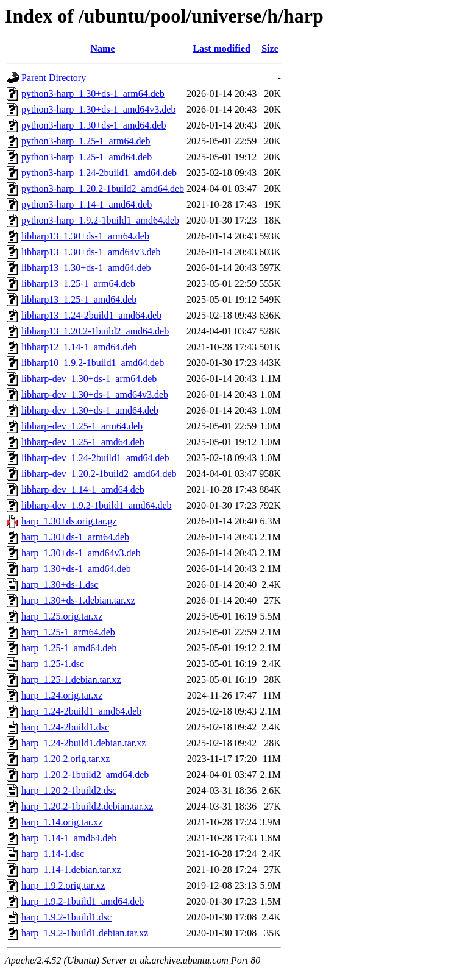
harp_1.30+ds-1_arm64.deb (75, 537)
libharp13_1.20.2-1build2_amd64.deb (95, 331)
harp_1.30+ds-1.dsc (59, 584)
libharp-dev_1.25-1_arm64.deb (82, 426)
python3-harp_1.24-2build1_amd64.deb (99, 173)
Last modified (221, 48)
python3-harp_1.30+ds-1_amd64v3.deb (98, 109)
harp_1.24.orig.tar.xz (61, 695)
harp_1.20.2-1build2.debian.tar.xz (87, 806)
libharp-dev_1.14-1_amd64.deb (82, 489)
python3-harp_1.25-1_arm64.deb (86, 141)
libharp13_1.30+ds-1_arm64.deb (85, 236)
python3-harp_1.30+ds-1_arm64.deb (93, 93)
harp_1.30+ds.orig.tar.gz (69, 521)
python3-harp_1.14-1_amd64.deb (86, 204)
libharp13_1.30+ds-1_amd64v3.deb (91, 252)
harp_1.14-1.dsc (52, 854)
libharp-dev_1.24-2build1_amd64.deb (95, 458)
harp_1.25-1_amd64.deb (68, 648)
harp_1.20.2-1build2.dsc (68, 790)
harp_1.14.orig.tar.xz (61, 822)
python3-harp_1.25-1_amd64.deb (86, 157)
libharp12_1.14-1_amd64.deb (78, 347)
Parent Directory (53, 77)
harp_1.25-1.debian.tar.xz (71, 679)
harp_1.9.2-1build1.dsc (66, 917)
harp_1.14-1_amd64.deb (68, 838)
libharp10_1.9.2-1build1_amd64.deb (92, 363)
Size (269, 48)
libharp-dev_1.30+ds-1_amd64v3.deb (94, 394)
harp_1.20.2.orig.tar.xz (65, 759)
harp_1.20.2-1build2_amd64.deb (85, 774)
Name (103, 48)
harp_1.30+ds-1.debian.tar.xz (78, 600)
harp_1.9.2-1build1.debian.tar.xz (84, 933)
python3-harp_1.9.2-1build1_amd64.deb (100, 220)
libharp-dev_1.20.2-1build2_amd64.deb (99, 473)
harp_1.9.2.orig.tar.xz (63, 885)
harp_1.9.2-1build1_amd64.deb (82, 901)
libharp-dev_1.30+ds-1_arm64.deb (89, 378)
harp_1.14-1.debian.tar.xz (71, 869)
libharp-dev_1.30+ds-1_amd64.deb (89, 410)
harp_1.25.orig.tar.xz (61, 616)
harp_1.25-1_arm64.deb (68, 632)
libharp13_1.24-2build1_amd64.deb (91, 315)
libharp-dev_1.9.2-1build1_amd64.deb (96, 505)
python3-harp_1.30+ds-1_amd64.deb (93, 125)
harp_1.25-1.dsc (52, 664)
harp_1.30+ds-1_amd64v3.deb (81, 553)
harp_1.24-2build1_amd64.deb (81, 711)
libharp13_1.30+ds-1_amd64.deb (86, 268)
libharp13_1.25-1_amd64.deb (78, 299)
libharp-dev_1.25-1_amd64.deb (82, 442)
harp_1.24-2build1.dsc (65, 727)
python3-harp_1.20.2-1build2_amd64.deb (102, 188)
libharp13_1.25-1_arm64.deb (78, 283)
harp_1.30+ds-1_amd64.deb (76, 568)
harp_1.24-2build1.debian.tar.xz (83, 743)
